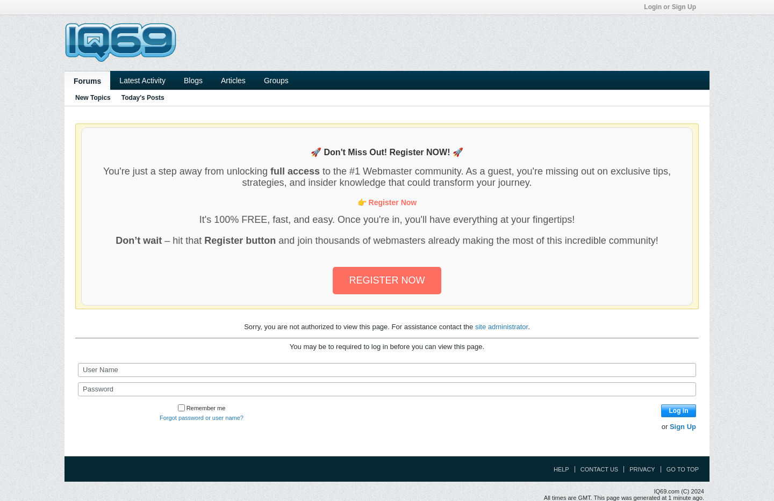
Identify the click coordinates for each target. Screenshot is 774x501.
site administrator (501, 327)
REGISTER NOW (387, 280)
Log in (679, 411)
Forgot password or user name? (201, 418)
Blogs (193, 80)
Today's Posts (142, 97)
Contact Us (599, 469)
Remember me (202, 408)
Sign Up (683, 427)
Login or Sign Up (673, 7)
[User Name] (387, 370)
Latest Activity (142, 80)
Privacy (642, 469)
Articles (233, 80)
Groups (276, 80)
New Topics (93, 97)
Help (561, 469)
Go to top (682, 469)
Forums (87, 81)
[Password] (387, 389)
